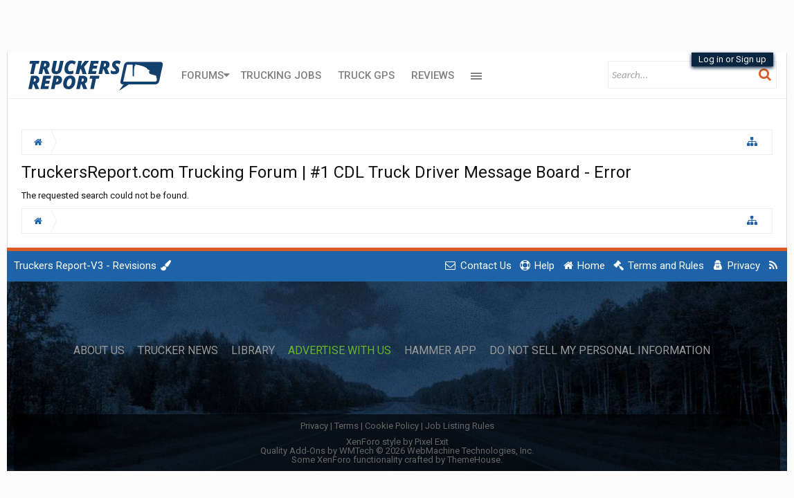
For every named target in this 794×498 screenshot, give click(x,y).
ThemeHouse (473, 459)
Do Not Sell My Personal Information (599, 350)
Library (253, 350)
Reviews (432, 75)
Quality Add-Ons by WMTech (397, 450)
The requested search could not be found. (105, 195)
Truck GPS (366, 75)
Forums (202, 75)
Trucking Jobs (280, 75)
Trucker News (178, 350)
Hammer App (440, 350)
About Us (99, 350)
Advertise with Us (339, 350)
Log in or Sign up (732, 59)
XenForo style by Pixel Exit (397, 441)
